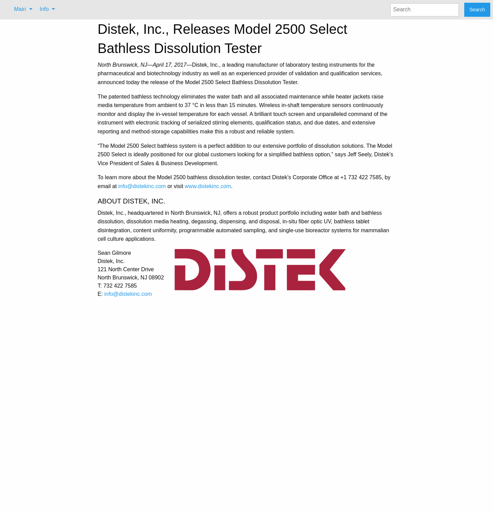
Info (44, 9)
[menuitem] (21, 9)
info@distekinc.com (142, 186)
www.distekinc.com (208, 186)
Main (20, 9)
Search (477, 9)
